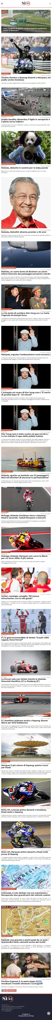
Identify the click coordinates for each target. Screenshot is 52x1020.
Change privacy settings (26, 1016)
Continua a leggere (45, 75)
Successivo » (12, 990)
